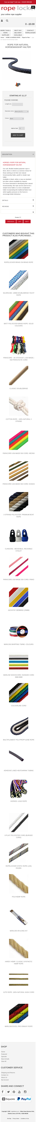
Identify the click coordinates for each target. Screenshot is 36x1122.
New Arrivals (5, 1059)
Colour (7, 118)
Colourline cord (18, 706)
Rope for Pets (26, 37)
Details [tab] (18, 200)
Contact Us (4, 1075)
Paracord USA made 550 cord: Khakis (19, 484)
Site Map (9, 1118)
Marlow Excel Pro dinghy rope (19, 1026)
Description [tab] (18, 154)
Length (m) (8, 104)
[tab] (18, 211)
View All (3, 1061)
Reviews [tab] (18, 206)
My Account (5, 1080)
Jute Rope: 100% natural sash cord (18, 992)
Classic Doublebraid (19, 388)
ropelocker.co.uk (15, 1111)
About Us (4, 1077)
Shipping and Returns (8, 1072)
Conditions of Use (25, 1118)
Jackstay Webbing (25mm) (18, 610)
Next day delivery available (18, 33)
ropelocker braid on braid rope (18, 262)
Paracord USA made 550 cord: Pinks (18, 579)
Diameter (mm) (9, 111)
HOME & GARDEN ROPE (13, 37)
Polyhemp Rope (18, 897)
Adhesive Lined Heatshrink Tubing (19, 770)
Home (2, 37)
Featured (4, 1054)
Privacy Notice (16, 1118)
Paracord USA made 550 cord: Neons (19, 453)
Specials (4, 1056)
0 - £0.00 (30, 24)
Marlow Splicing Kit (18, 931)
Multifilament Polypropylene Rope (18, 740)
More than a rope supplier (6, 33)
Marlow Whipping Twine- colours (19, 644)
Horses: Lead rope (18, 801)
